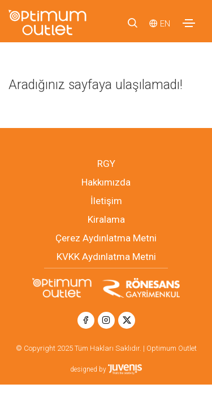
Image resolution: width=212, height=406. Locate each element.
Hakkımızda (106, 182)
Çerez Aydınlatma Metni (106, 238)
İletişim (106, 200)
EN (165, 24)
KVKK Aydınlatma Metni (106, 256)
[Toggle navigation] (189, 23)
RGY (106, 163)
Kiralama (106, 219)
